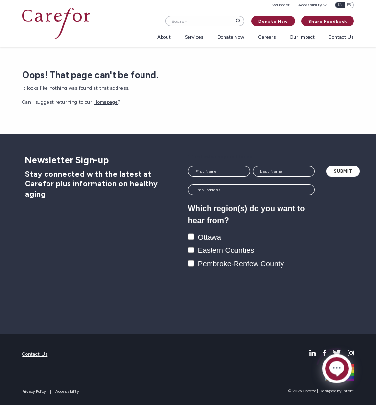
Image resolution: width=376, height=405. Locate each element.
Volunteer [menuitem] (280, 4)
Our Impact (302, 37)
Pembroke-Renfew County (241, 263)
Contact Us (341, 37)
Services (194, 37)
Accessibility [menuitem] (310, 4)
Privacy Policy (34, 391)
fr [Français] (349, 4)
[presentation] (262, 297)
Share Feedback (327, 21)
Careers (267, 37)
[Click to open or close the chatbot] (337, 369)
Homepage (106, 102)
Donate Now (273, 21)
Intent (348, 390)
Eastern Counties (226, 250)
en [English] (340, 4)
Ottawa (209, 237)
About (164, 37)
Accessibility (67, 391)
